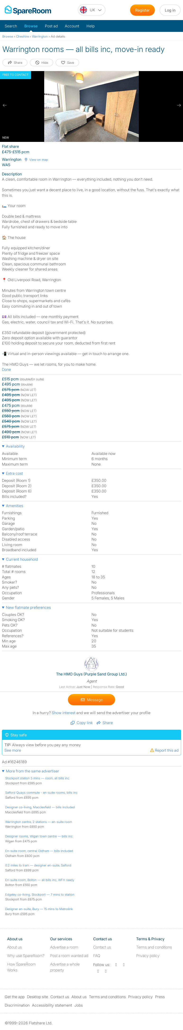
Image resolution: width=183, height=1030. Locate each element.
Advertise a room (64, 947)
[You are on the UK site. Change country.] (91, 10)
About (14, 947)
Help (91, 26)
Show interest (64, 712)
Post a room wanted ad (69, 955)
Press (160, 996)
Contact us (102, 947)
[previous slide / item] (4, 105)
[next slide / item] (178, 105)
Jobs (78, 1005)
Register (142, 10)
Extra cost (14, 473)
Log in (170, 10)
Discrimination (17, 1005)
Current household (22, 559)
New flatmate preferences (28, 607)
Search (11, 26)
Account (72, 26)
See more (12, 750)
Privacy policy (148, 955)
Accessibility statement (52, 1005)
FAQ (96, 955)
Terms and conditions (154, 947)
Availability (15, 446)
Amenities (14, 505)
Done (6, 369)
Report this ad (164, 750)
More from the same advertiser (32, 770)
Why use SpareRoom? (25, 955)
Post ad (51, 26)
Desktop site (37, 996)
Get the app (15, 996)
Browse (31, 26)
